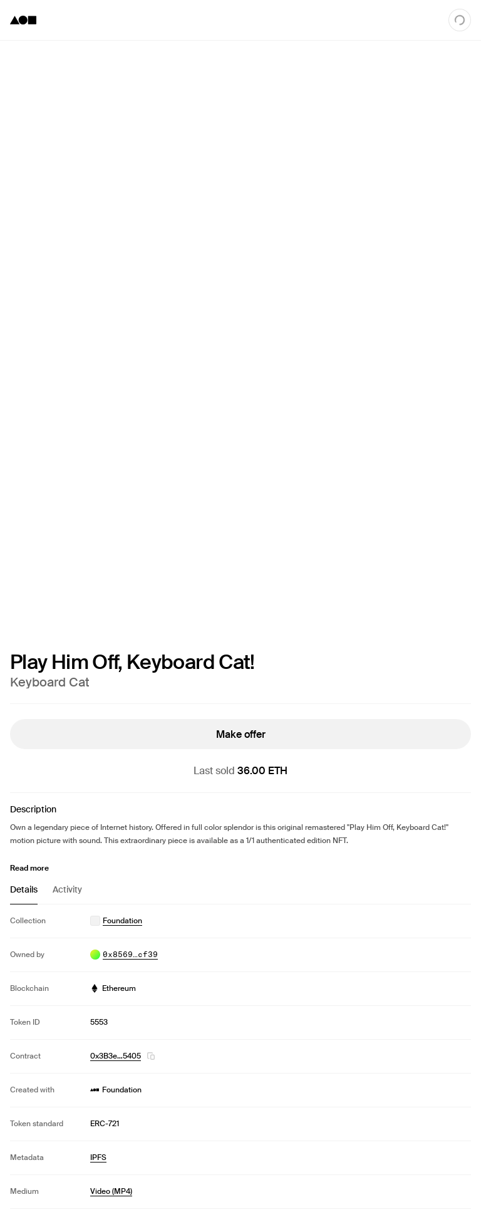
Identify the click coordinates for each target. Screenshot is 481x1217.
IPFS (98, 1157)
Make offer (241, 733)
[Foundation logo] (23, 20)
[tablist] (240, 893)
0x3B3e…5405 (115, 1056)
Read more (29, 868)
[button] (151, 1056)
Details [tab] (24, 889)
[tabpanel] (240, 1056)
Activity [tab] (67, 889)
